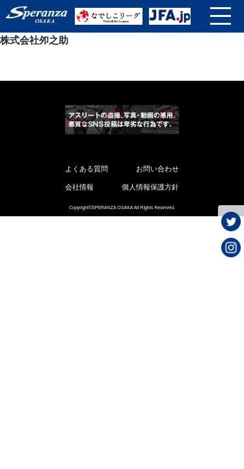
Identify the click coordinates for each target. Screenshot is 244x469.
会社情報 (79, 187)
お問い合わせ (157, 169)
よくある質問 (86, 169)
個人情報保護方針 (150, 187)
